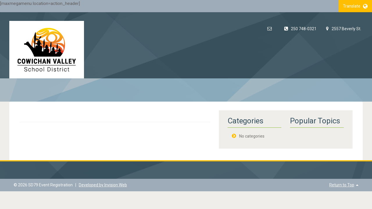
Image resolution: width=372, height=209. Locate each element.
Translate (355, 6)
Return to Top (341, 185)
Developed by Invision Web (103, 185)
